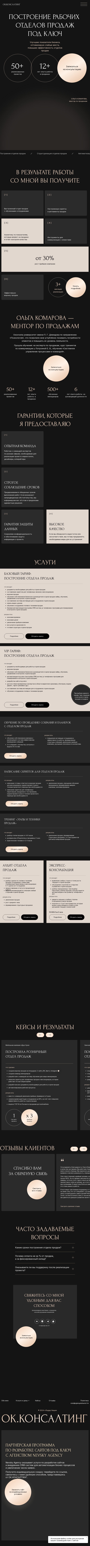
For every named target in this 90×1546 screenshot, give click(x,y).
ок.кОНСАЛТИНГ (11, 4)
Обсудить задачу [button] (37, 636)
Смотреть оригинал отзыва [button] (70, 1206)
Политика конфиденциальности (80, 1402)
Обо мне (4, 1401)
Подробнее (14, 636)
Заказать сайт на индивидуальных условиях (18, 1492)
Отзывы (52, 1401)
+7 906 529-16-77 (44, 1325)
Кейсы (37, 1401)
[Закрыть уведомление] (87, 1538)
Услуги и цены (22, 1401)
